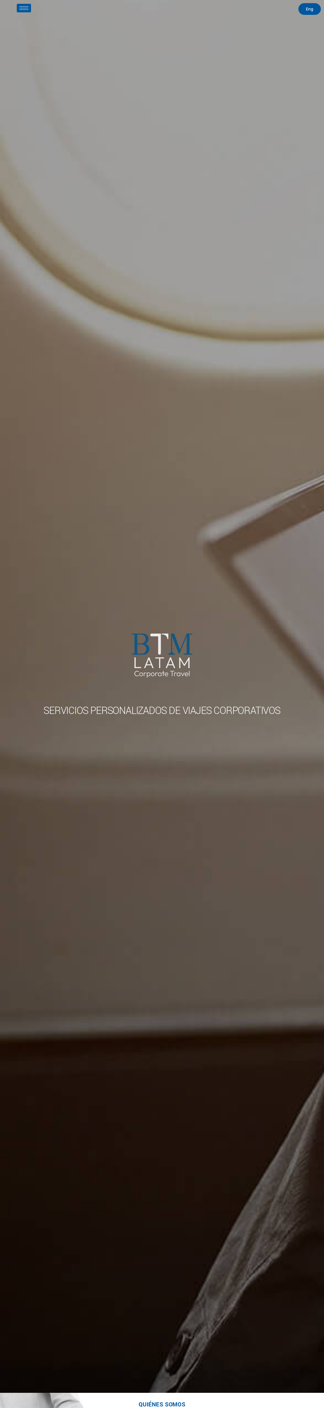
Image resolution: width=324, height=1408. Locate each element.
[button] (309, 9)
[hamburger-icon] (24, 8)
